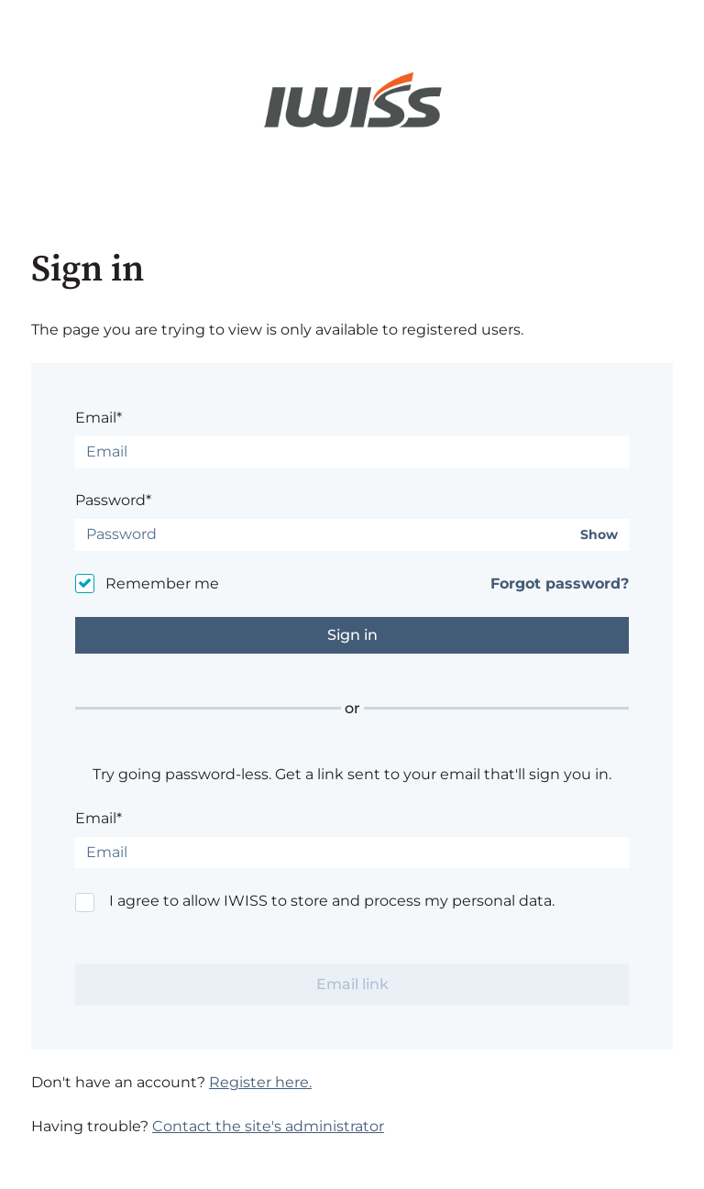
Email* (98, 417)
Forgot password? (559, 583)
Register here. (260, 1082)
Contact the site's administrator (268, 1126)
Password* (113, 500)
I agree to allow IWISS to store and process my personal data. (332, 900)
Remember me (162, 583)
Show (599, 535)
